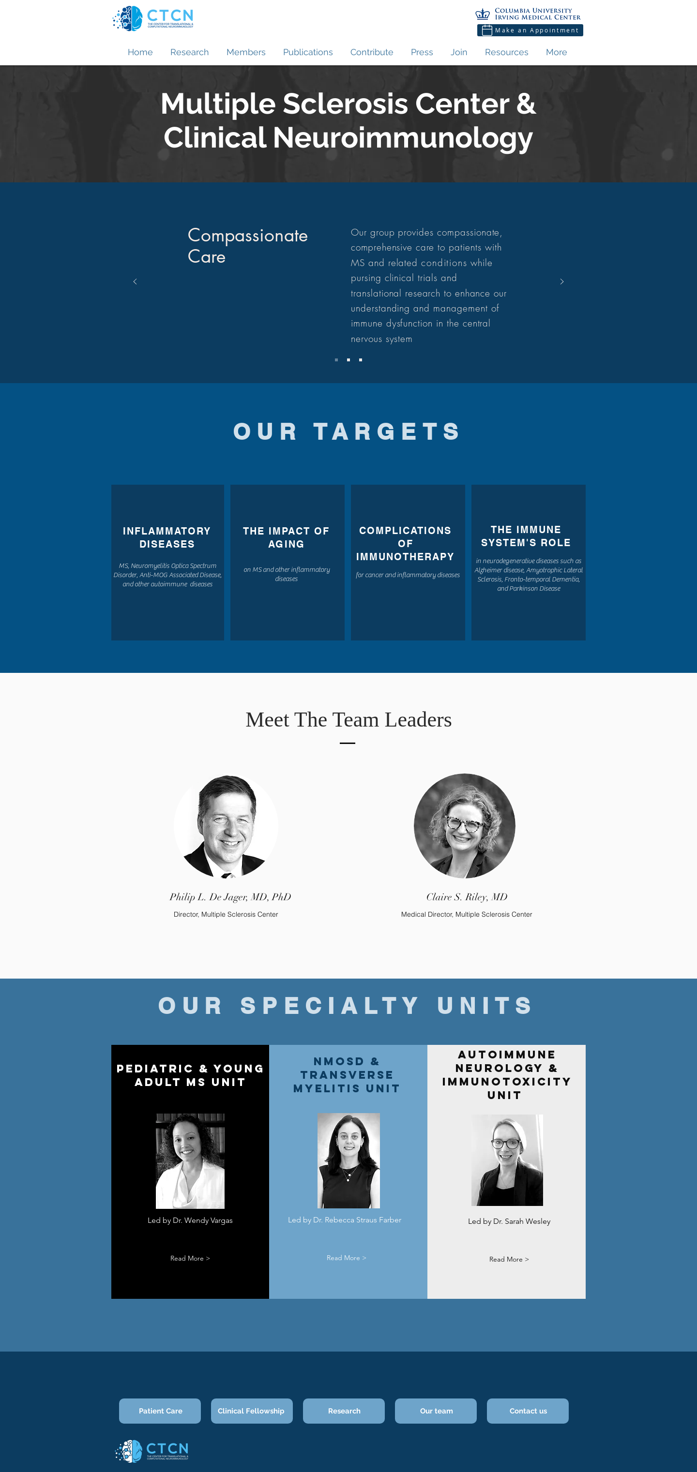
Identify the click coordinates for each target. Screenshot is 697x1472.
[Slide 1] (336, 359)
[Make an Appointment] (530, 30)
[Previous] (135, 282)
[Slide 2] (348, 359)
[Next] (562, 282)
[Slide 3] (360, 359)
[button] (190, 1258)
